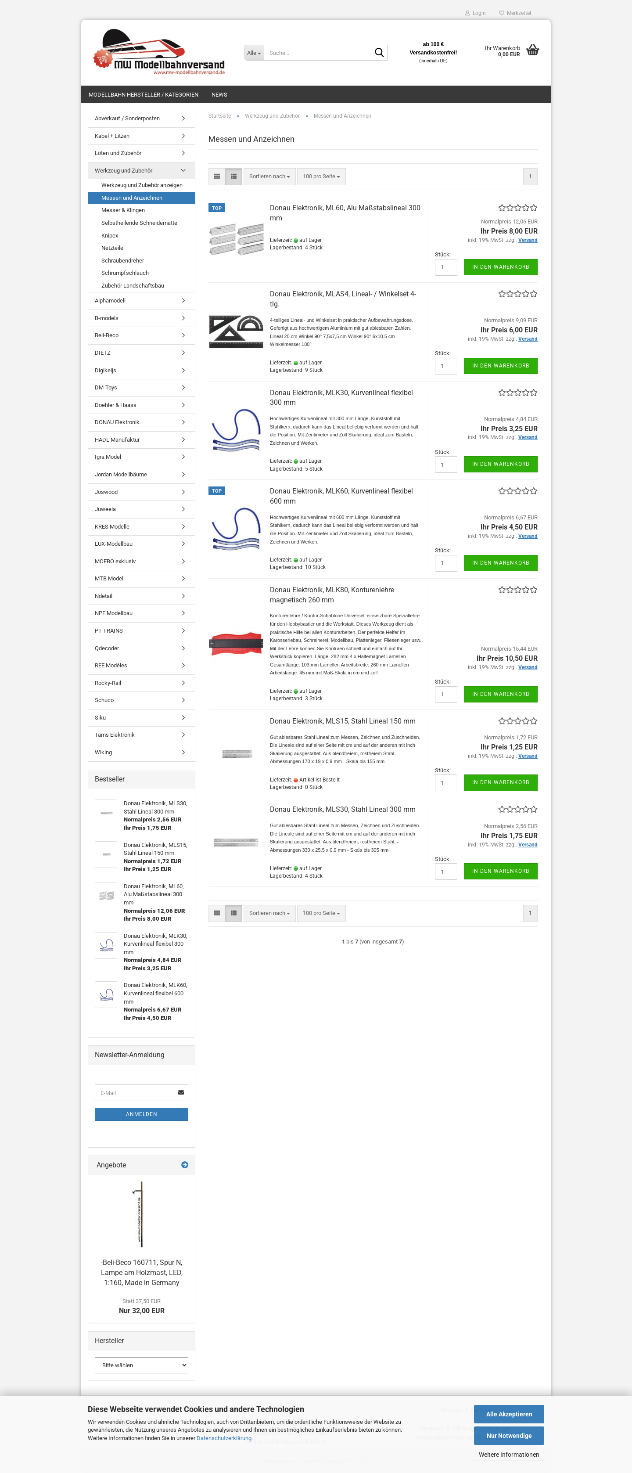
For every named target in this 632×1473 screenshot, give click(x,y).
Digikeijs (105, 370)
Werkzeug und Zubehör (123, 170)
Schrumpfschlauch (125, 273)
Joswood (106, 492)
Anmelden (142, 1114)
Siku (100, 717)
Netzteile (112, 248)
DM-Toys (106, 387)
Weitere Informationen (509, 1454)
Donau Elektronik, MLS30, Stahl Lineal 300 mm (343, 809)
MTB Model (109, 578)
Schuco (104, 700)
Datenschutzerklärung (224, 1438)
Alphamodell (110, 300)
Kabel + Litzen (112, 136)
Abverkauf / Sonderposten (127, 118)
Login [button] (475, 13)
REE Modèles (111, 665)
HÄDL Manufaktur (117, 439)
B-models (106, 318)
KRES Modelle (112, 526)
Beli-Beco (106, 335)
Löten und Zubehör (118, 153)
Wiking (103, 752)
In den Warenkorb (500, 267)
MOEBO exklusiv (115, 561)
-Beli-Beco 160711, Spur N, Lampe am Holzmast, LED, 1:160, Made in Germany (142, 1272)
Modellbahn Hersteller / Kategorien (143, 94)
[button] (217, 176)
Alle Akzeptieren (509, 1414)
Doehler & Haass (115, 405)
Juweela (105, 509)
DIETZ (103, 352)
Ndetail (103, 596)
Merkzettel (515, 13)
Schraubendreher (122, 260)
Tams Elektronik (115, 734)
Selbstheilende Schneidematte (139, 223)
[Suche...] (254, 53)
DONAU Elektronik (117, 422)
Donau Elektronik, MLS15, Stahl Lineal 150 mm (343, 721)
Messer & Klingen (123, 210)
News (219, 94)
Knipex (109, 235)
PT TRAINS (109, 630)
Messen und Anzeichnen (131, 197)
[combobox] (270, 176)
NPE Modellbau (114, 613)
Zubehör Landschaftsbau (132, 285)
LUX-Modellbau (114, 543)
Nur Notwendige (509, 1435)
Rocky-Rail (108, 683)
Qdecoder (107, 648)
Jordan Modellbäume (121, 474)
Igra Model (108, 457)
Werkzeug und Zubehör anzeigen (142, 185)
